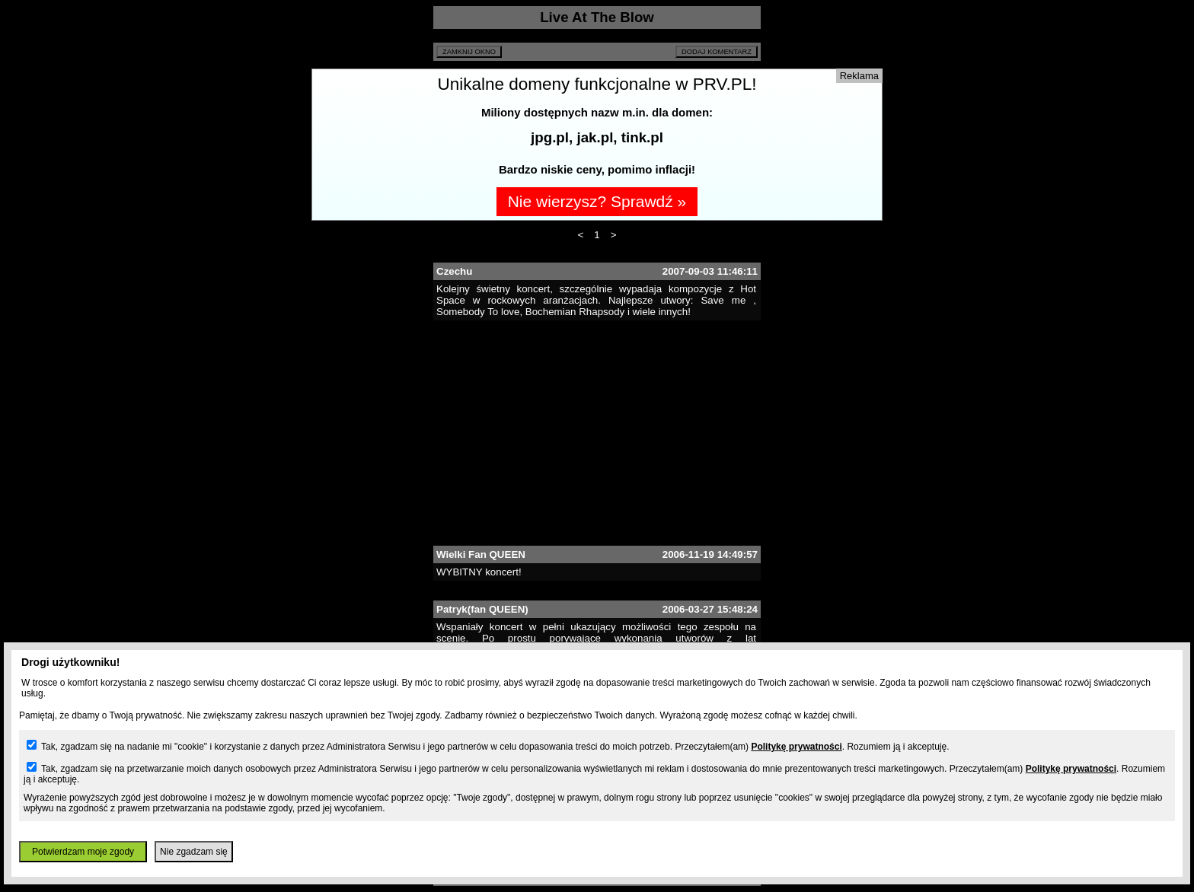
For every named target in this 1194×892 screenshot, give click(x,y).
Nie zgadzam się (194, 851)
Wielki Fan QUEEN (480, 554)
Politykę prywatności (796, 746)
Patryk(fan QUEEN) (482, 609)
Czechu (454, 271)
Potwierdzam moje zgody (83, 851)
